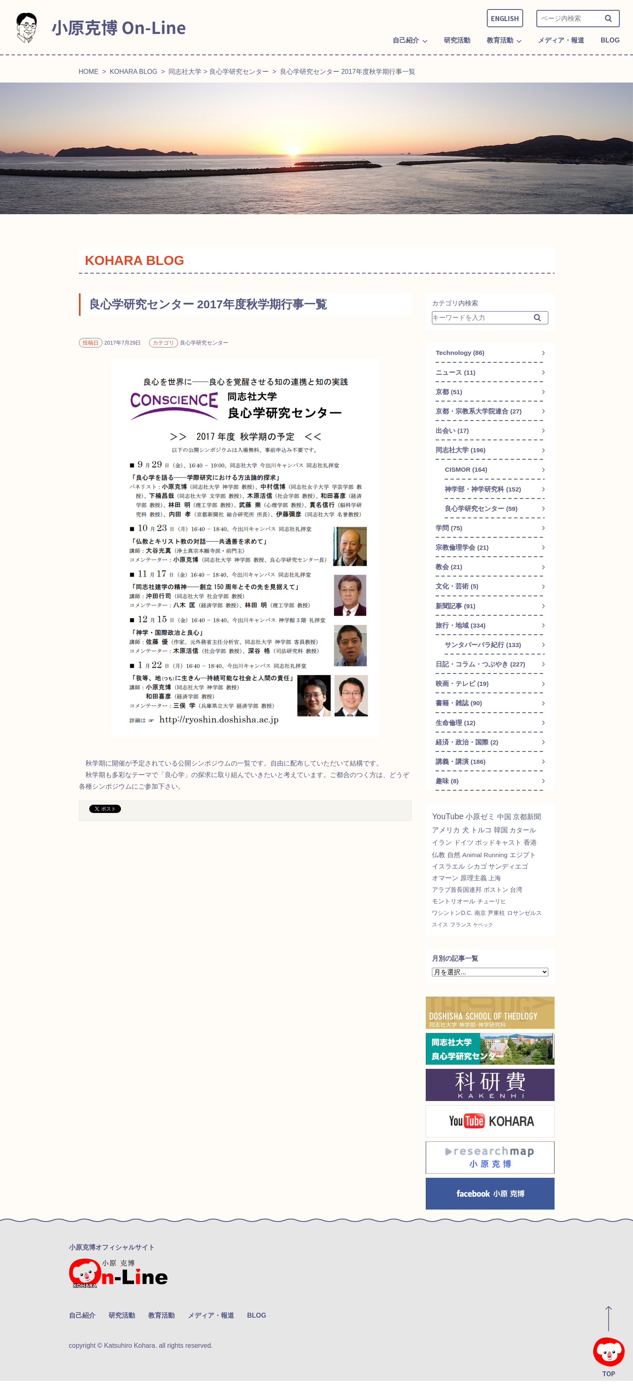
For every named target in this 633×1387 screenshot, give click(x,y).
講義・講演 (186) (461, 768)
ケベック (487, 932)
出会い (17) (452, 431)
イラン (442, 850)
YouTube (448, 824)
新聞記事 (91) (456, 610)
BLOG (256, 1321)
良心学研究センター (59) (481, 511)
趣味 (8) (447, 788)
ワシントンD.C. (452, 920)
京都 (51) (449, 392)
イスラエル (448, 874)
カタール (528, 838)
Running (498, 862)
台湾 (516, 897)
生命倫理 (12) (456, 728)
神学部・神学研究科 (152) (483, 491)
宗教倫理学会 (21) (462, 550)
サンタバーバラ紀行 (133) (483, 649)
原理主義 (473, 885)
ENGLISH (505, 18)
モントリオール (453, 908)
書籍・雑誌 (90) (459, 709)
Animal (474, 862)
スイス (440, 932)
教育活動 (161, 1321)
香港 (536, 850)
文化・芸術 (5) (457, 590)
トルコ (484, 838)
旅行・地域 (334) (461, 629)
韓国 (504, 838)
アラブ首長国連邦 (456, 897)
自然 (455, 863)
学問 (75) (449, 530)
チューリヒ (491, 909)
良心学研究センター (239, 71)
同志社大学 (185, 71)
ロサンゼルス (524, 920)
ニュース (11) (456, 372)
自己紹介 (82, 1321)
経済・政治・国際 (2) (467, 748)
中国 (505, 824)
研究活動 (122, 1321)
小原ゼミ (481, 824)
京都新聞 (529, 824)
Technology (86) (461, 352)
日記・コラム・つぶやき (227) (481, 669)
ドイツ (465, 850)
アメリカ (447, 838)
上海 (494, 885)
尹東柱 (496, 920)
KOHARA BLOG (134, 71)
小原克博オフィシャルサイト (112, 1255)
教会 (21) (449, 570)
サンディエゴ (508, 874)
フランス (462, 932)
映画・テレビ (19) (462, 689)
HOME (89, 71)
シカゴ (477, 874)
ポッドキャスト (502, 850)
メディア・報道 (211, 1321)
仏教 (439, 863)
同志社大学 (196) (461, 451)
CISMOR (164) (466, 471)
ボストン (496, 897)
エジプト (525, 862)
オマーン (445, 885)
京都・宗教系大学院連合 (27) (479, 412)
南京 (480, 920)
